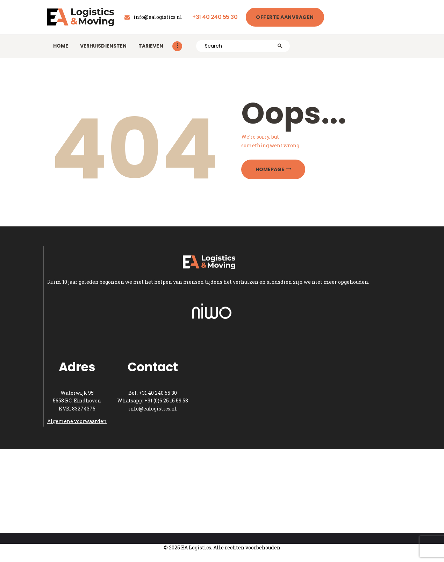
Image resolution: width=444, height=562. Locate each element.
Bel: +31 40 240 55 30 (152, 392)
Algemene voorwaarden (77, 421)
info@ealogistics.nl (152, 408)
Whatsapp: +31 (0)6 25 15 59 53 (152, 400)
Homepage (270, 169)
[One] (222, 491)
